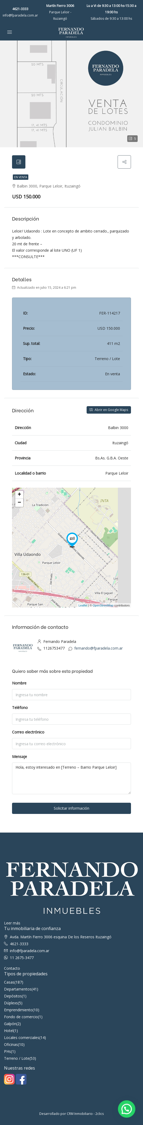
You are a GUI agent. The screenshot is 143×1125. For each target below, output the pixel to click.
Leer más (12, 923)
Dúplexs (11, 1002)
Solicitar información (71, 808)
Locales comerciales (21, 1037)
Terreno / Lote (16, 1058)
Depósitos (13, 995)
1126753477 (54, 648)
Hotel (8, 1030)
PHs (7, 1051)
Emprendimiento (18, 1009)
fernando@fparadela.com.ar (98, 648)
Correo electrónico (28, 732)
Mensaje (19, 756)
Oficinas (11, 1044)
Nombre (19, 683)
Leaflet (83, 605)
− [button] (19, 503)
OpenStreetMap (103, 605)
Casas (9, 982)
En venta (20, 177)
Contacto (12, 968)
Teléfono (20, 707)
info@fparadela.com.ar (20, 15)
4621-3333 (20, 9)
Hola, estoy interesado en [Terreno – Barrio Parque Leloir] (71, 778)
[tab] (18, 162)
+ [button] (19, 495)
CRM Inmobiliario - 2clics (85, 1113)
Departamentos (18, 989)
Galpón (10, 1023)
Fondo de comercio (21, 1016)
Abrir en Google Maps (109, 409)
